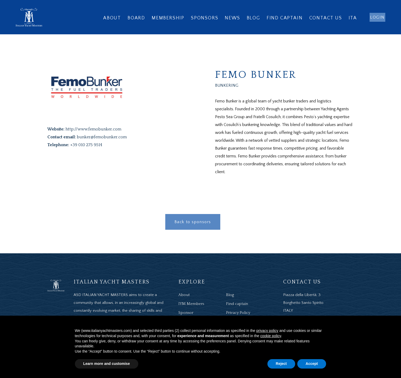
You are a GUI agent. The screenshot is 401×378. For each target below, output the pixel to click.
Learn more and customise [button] (106, 363)
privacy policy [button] (267, 330)
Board (136, 18)
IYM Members (191, 304)
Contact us (325, 18)
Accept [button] (312, 363)
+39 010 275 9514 (86, 145)
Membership (168, 18)
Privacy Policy (238, 312)
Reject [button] (281, 363)
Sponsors (204, 18)
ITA (353, 18)
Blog (253, 18)
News (232, 18)
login (377, 17)
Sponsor (185, 312)
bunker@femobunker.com (102, 137)
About (112, 18)
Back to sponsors (192, 222)
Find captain (285, 18)
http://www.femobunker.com (93, 129)
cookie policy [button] (270, 336)
